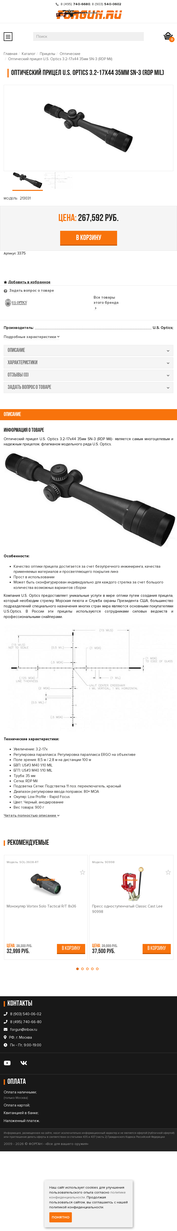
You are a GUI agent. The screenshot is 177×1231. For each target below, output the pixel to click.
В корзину (88, 238)
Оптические (70, 54)
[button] (78, 969)
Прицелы (47, 54)
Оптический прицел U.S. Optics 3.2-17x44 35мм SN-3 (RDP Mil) (60, 59)
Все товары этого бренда (106, 302)
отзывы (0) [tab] (88, 375)
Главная (10, 54)
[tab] (31, 337)
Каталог (28, 54)
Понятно (60, 1217)
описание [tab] (88, 350)
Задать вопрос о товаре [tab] (31, 290)
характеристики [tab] (88, 363)
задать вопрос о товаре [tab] (88, 387)
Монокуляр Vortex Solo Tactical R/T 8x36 (41, 906)
